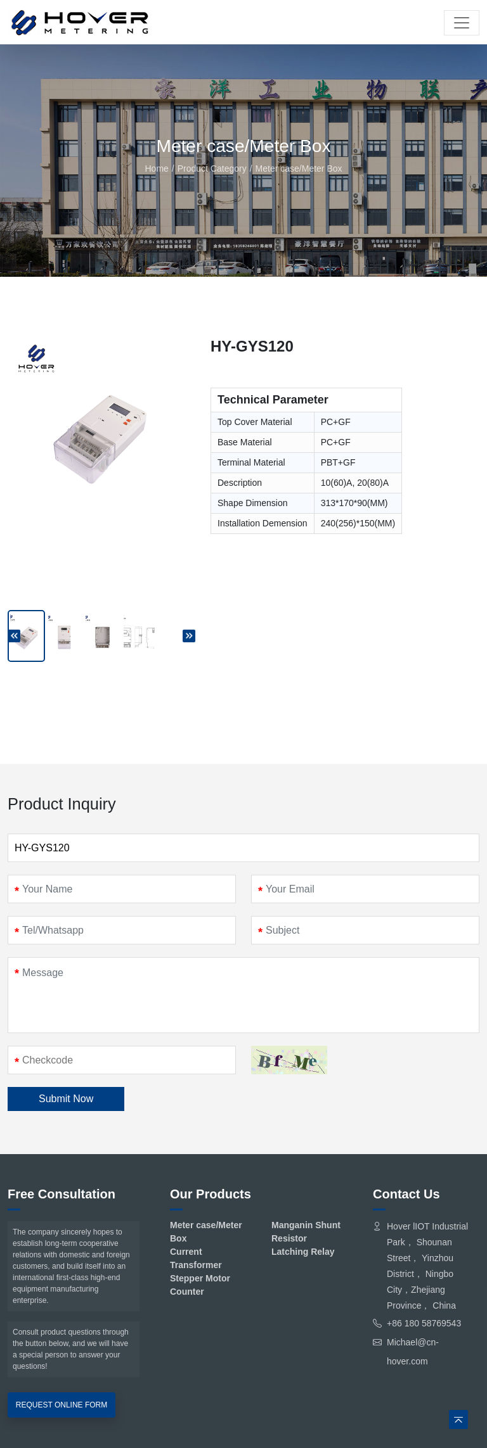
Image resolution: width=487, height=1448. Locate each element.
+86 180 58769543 (424, 1323)
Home (156, 168)
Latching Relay (303, 1252)
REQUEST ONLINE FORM (61, 1404)
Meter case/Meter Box (299, 168)
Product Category (212, 168)
